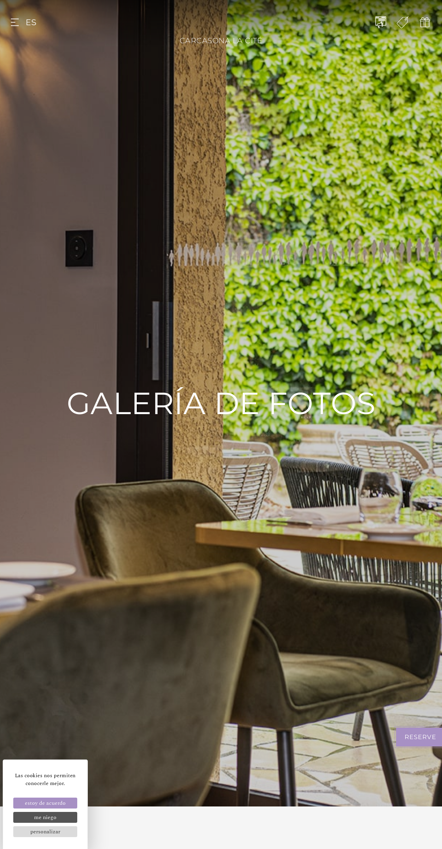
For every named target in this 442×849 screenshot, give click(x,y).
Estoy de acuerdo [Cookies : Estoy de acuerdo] (45, 803)
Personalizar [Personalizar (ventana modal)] (45, 832)
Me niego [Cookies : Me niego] (45, 817)
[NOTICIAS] (381, 22)
